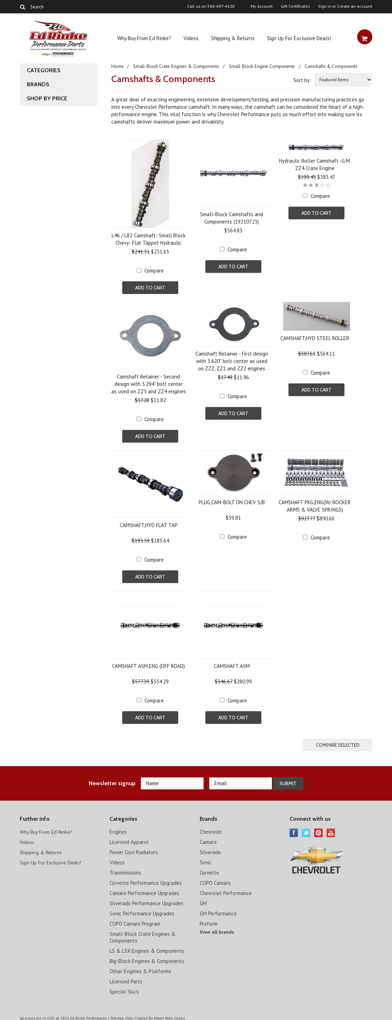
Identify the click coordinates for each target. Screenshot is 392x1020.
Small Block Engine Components (261, 66)
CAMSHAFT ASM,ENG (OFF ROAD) (148, 663)
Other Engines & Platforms (140, 967)
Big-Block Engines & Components (147, 957)
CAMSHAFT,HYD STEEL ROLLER (314, 337)
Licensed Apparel (129, 838)
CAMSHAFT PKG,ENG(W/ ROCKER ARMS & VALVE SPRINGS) (315, 505)
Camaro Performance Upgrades (144, 889)
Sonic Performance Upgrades (142, 909)
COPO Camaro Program (135, 919)
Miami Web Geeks (169, 1014)
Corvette (209, 868)
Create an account (354, 6)
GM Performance (218, 909)
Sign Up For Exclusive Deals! (299, 38)
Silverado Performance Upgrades (146, 899)
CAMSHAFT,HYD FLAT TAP (149, 523)
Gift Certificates (295, 6)
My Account (262, 6)
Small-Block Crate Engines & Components (176, 66)
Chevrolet (211, 828)
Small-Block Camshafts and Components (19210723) (231, 218)
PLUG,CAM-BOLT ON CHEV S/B (232, 501)
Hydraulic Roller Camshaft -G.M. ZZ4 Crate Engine (315, 164)
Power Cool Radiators (134, 848)
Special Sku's (124, 987)
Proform (208, 919)
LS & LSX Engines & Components (147, 947)
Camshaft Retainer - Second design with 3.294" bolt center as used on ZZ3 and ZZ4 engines (148, 383)
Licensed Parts (126, 977)
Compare (154, 270)
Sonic (206, 858)
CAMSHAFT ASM (232, 663)
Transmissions (125, 868)
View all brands (217, 928)
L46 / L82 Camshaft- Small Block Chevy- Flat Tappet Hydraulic (149, 239)
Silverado (210, 848)
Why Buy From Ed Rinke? (144, 38)
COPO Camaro (215, 879)
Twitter (306, 829)
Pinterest (318, 829)
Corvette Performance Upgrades (146, 879)
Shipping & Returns (233, 38)
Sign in (324, 6)
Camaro (208, 838)
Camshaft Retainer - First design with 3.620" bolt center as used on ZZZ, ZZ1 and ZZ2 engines (231, 360)
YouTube (330, 829)
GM (203, 899)
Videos (191, 38)
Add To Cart (150, 287)
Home (117, 66)
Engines (118, 828)
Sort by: (302, 80)
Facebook (294, 829)
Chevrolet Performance (226, 889)
